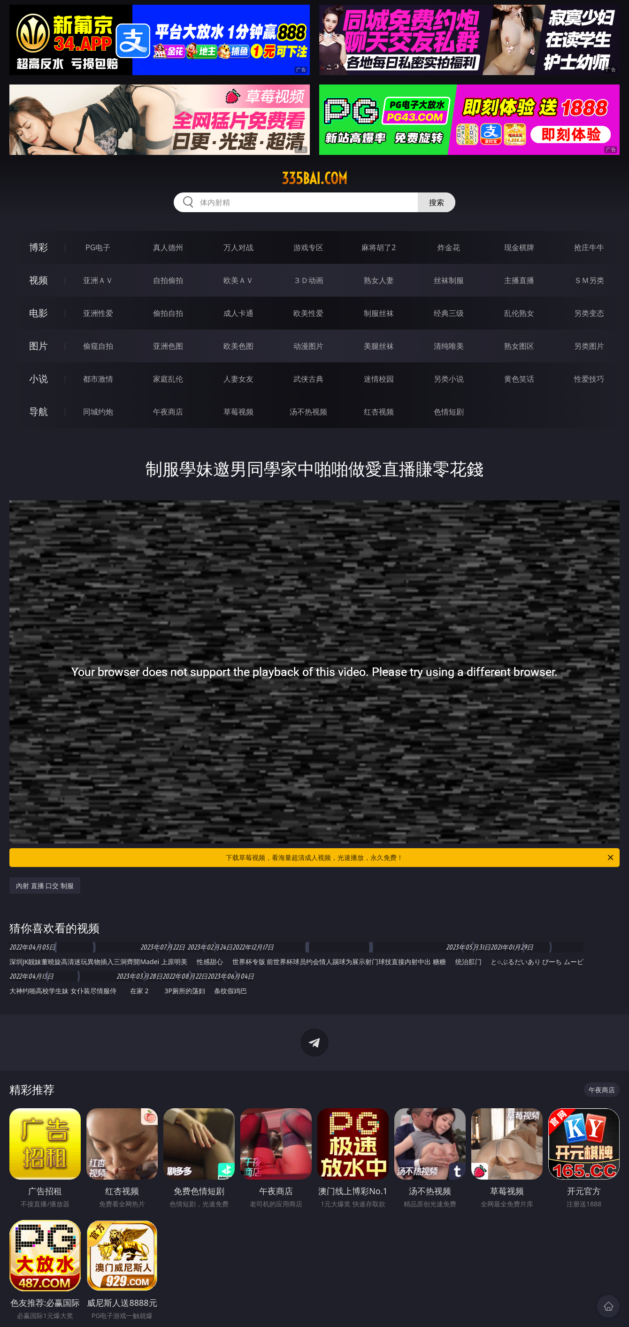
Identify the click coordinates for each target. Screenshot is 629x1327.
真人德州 (168, 247)
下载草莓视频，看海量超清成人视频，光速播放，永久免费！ (420, 857)
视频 (38, 280)
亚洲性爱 (98, 313)
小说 (38, 378)
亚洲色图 (168, 346)
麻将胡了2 (378, 247)
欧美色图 (238, 346)
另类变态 (589, 313)
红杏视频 (379, 412)
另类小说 (449, 379)
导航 (38, 411)
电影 (38, 313)
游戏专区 (308, 247)
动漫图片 (308, 346)
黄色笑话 (519, 379)
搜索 (436, 202)
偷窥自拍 (98, 346)
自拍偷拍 (168, 280)
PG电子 (97, 247)
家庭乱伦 (168, 379)
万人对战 (238, 247)
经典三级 (449, 313)
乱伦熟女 (519, 313)
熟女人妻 (379, 280)
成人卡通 (238, 313)
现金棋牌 (519, 247)
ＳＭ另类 (589, 280)
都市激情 (98, 379)
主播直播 (519, 280)
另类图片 (589, 346)
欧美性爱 (308, 313)
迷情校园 (379, 379)
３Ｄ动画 (308, 280)
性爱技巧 (589, 379)
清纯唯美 (449, 346)
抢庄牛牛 (589, 247)
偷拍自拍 (168, 313)
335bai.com (314, 178)
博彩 (38, 247)
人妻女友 (238, 379)
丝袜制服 (449, 280)
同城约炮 (98, 412)
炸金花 (448, 247)
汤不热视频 (308, 412)
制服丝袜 (379, 313)
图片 (38, 345)
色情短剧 (449, 412)
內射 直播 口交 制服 (45, 885)
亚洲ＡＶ (98, 280)
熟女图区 (519, 346)
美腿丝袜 (379, 346)
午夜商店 (168, 412)
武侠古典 (308, 379)
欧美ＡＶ (238, 280)
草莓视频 (238, 412)
